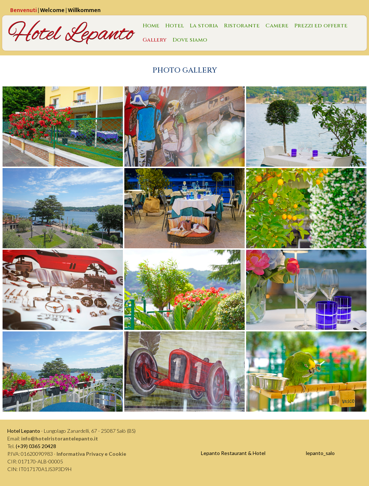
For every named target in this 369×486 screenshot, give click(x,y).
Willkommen (84, 10)
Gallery (155, 40)
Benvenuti (23, 10)
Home (151, 26)
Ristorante (242, 26)
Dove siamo (189, 40)
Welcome (52, 10)
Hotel (174, 26)
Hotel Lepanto (71, 33)
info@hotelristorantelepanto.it (59, 438)
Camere (276, 26)
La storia (204, 26)
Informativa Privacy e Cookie (91, 454)
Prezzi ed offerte (320, 26)
